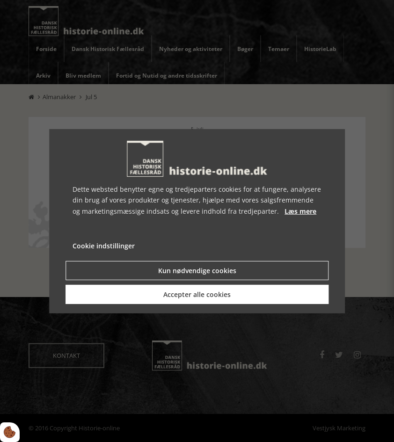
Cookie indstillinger (104, 245)
